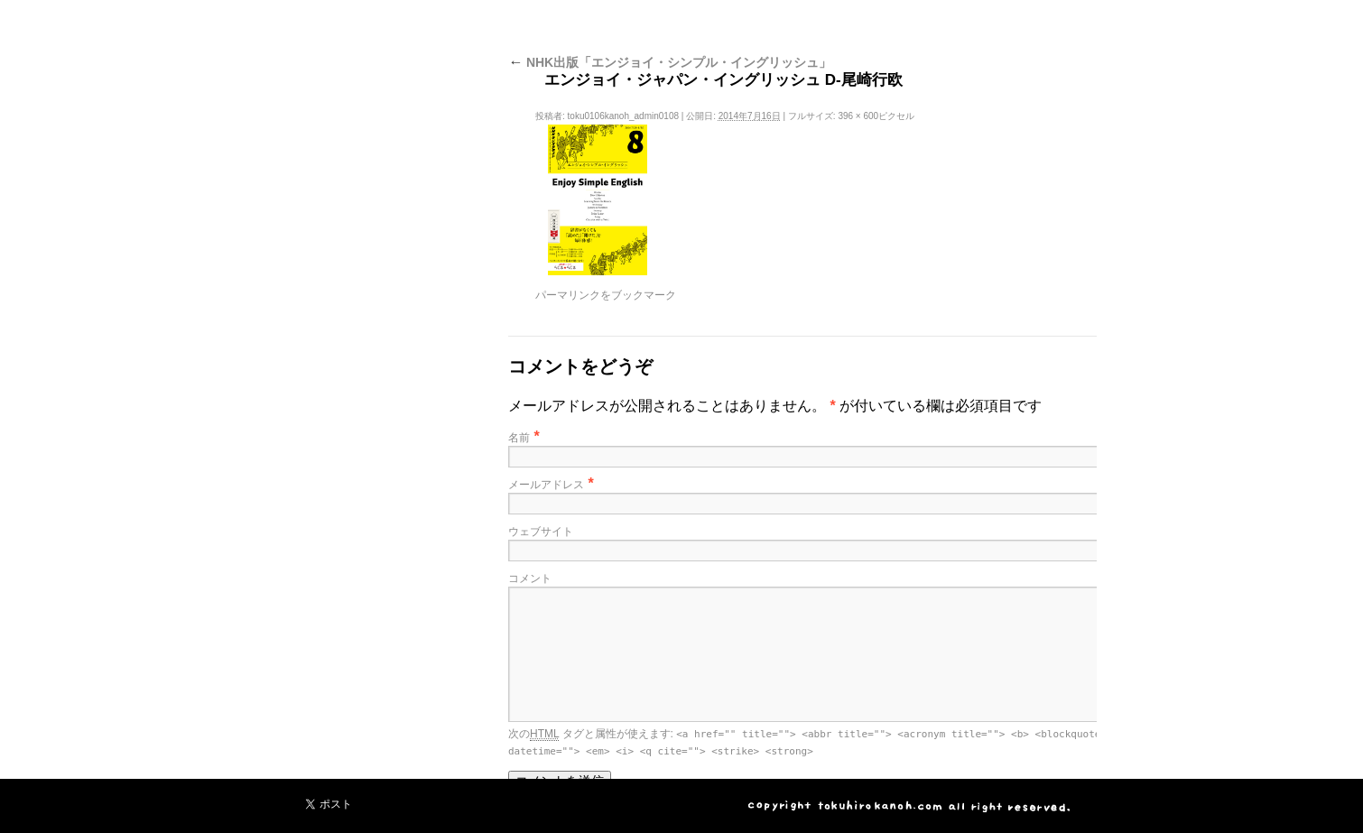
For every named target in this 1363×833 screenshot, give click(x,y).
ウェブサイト (540, 531)
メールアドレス (546, 484)
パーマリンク (567, 295)
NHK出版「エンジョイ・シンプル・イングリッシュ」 (669, 62)
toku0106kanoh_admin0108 (623, 116)
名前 (519, 437)
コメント (530, 578)
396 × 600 (858, 116)
